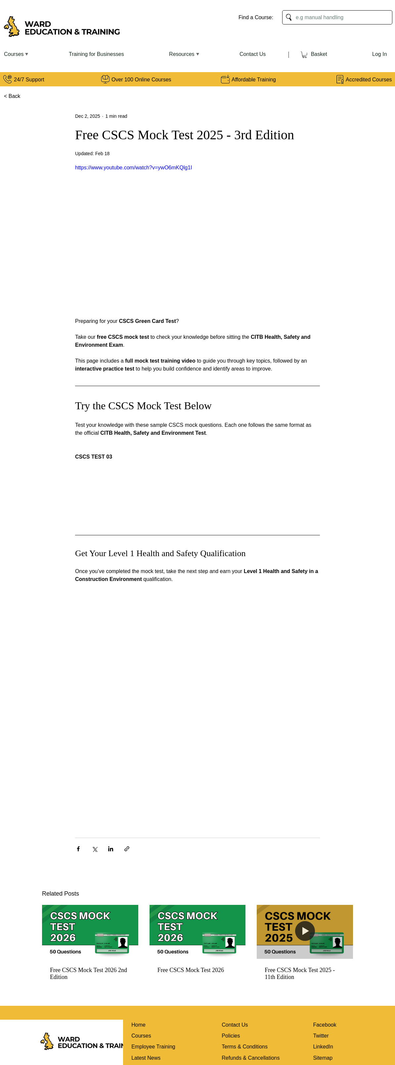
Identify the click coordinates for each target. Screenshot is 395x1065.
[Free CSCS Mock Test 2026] (198, 932)
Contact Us (235, 1025)
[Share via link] (127, 849)
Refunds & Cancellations (251, 1058)
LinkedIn (323, 1046)
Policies (231, 1036)
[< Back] (13, 96)
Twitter (321, 1036)
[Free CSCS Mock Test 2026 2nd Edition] (90, 932)
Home (138, 1025)
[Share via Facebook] (78, 849)
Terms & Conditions (245, 1046)
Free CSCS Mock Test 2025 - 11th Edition (300, 973)
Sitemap (322, 1058)
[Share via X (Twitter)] (94, 849)
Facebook (324, 1025)
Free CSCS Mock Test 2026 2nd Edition (88, 973)
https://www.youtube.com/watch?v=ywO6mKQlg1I (133, 167)
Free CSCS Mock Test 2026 (190, 970)
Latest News (145, 1058)
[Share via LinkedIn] (111, 849)
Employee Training (153, 1046)
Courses (141, 1036)
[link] (304, 55)
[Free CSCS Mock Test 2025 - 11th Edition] (305, 932)
